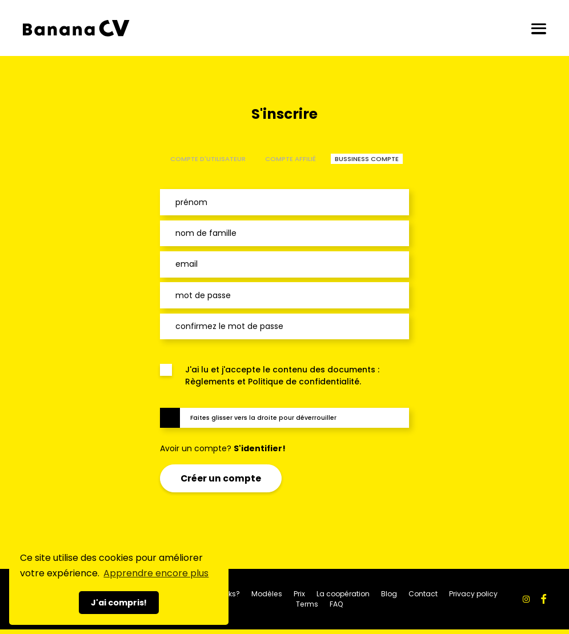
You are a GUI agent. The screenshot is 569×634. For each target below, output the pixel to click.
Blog (389, 594)
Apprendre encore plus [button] (156, 573)
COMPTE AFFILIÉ (290, 158)
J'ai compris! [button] (119, 602)
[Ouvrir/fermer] (538, 28)
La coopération (343, 594)
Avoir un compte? (223, 448)
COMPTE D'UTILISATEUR (208, 158)
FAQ (336, 604)
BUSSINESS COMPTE (367, 158)
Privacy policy (473, 594)
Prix (299, 594)
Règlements (210, 381)
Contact (423, 594)
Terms (307, 604)
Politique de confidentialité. (304, 381)
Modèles (266, 594)
